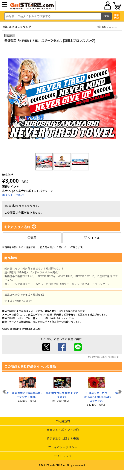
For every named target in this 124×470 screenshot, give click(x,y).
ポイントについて (13, 195)
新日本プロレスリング (17, 27)
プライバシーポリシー (63, 447)
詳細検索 (116, 16)
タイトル (92, 237)
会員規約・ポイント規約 (63, 430)
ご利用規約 (62, 421)
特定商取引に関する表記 (63, 438)
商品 (32, 237)
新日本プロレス (107, 27)
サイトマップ (63, 456)
